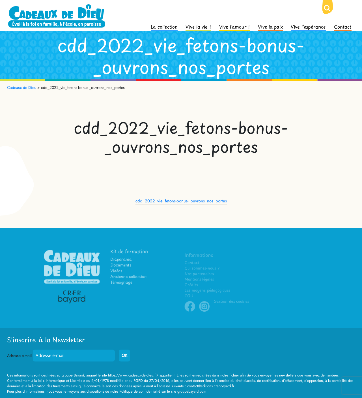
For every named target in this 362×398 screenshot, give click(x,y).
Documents (122, 268)
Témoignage (123, 285)
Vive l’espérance (308, 26)
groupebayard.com (191, 391)
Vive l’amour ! (234, 26)
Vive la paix (270, 26)
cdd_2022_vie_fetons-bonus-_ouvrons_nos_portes (181, 201)
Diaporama (122, 263)
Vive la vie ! (198, 26)
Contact (343, 26)
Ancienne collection (129, 279)
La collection (164, 26)
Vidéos (118, 274)
